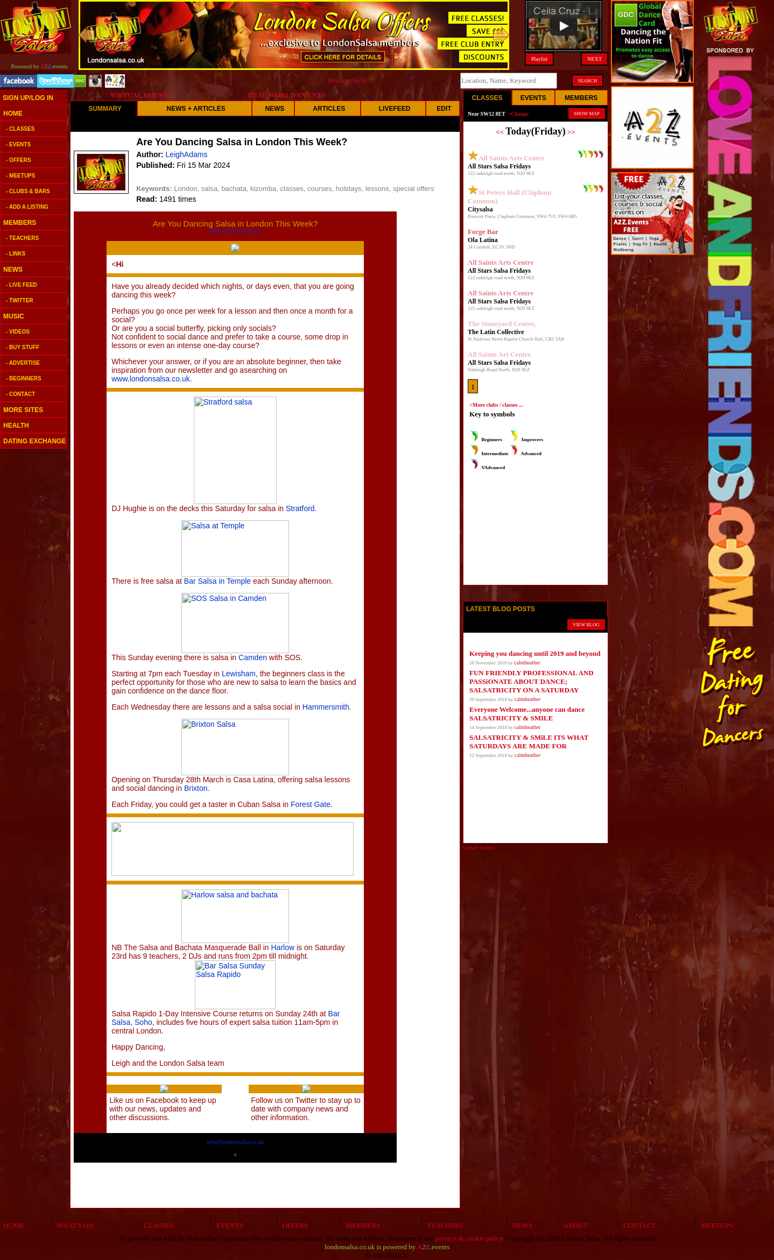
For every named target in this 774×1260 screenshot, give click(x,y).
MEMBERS (19, 222)
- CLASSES (20, 129)
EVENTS (228, 1225)
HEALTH (16, 425)
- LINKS (15, 254)
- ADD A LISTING (27, 207)
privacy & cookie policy (469, 1238)
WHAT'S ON (73, 1225)
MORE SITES (23, 410)
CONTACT (638, 1225)
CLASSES (157, 1225)
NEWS (13, 269)
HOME (13, 113)
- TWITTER (19, 300)
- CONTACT (20, 394)
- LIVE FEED (21, 285)
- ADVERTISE (23, 363)
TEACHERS (443, 1225)
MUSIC (13, 316)
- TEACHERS (22, 238)
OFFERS (293, 1225)
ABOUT (574, 1225)
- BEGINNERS (23, 378)
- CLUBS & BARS (28, 191)
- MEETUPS (20, 176)
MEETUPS (715, 1225)
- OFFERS (18, 160)
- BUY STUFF (22, 347)
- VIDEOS (18, 332)
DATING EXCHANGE (34, 441)
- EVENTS (18, 144)
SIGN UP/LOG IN (28, 98)
